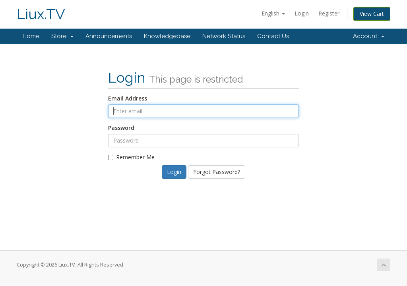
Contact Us (273, 36)
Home (31, 36)
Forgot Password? (216, 172)
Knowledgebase (167, 36)
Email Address (127, 98)
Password (121, 127)
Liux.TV (41, 14)
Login (302, 13)
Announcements (108, 36)
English (273, 13)
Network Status (223, 36)
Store (62, 36)
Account (368, 36)
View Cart (372, 13)
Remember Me (131, 157)
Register (328, 13)
